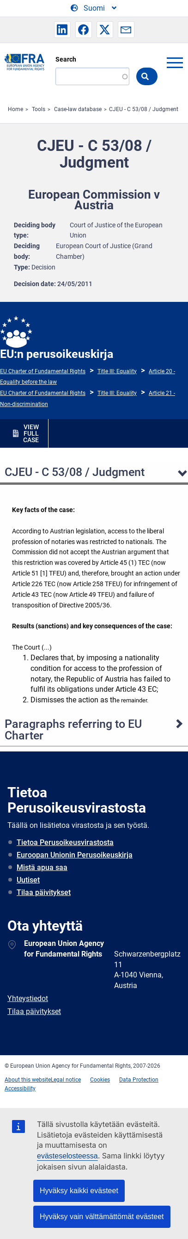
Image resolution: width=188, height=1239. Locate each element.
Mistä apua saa (42, 867)
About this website (28, 1079)
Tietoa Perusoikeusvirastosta (65, 842)
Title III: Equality (117, 371)
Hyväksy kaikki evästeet (79, 1191)
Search (65, 59)
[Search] (92, 76)
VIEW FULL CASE (31, 433)
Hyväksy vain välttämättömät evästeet (102, 1216)
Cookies (100, 1079)
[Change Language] (94, 8)
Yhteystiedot (27, 998)
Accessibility (20, 1088)
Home (15, 109)
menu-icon (174, 62)
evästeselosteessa (67, 1156)
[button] (62, 29)
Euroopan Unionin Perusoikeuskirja (75, 855)
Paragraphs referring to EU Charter (73, 729)
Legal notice (66, 1079)
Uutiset (28, 880)
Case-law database (78, 109)
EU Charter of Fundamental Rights (42, 371)
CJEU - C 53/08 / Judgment (143, 109)
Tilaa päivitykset (44, 892)
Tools (38, 109)
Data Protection (138, 1079)
